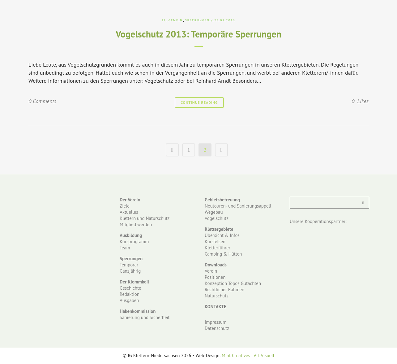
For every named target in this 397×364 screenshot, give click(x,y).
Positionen (215, 277)
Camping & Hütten (223, 254)
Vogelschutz (216, 218)
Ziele (125, 206)
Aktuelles (129, 212)
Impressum (215, 322)
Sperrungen (197, 20)
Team (125, 248)
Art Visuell (264, 355)
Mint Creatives (236, 355)
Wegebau (214, 212)
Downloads (216, 265)
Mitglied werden (136, 224)
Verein (211, 271)
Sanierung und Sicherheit (145, 317)
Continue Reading (199, 102)
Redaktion (129, 294)
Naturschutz (216, 296)
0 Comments (42, 101)
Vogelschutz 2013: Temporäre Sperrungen (198, 34)
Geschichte (130, 288)
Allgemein (172, 20)
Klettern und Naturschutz (144, 218)
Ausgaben (129, 300)
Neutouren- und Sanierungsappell (238, 206)
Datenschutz (217, 328)
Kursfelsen (215, 241)
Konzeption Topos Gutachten (233, 283)
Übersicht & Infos (222, 235)
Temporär (129, 265)
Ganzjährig (130, 271)
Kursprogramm (134, 241)
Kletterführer (217, 248)
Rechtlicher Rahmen (224, 289)
